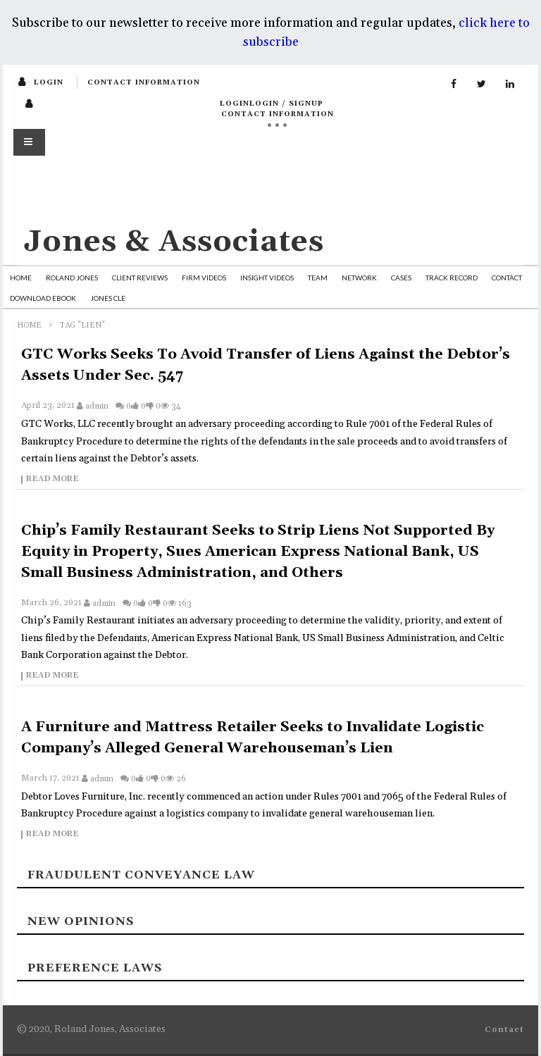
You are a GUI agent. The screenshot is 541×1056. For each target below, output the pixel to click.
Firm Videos (204, 277)
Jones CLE (107, 298)
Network (359, 277)
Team (318, 277)
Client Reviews (140, 277)
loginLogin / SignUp (271, 103)
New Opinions (80, 921)
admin (96, 406)
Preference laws (94, 968)
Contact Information (143, 82)
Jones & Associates (174, 242)
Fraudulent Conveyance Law (141, 875)
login (48, 82)
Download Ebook (43, 298)
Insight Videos (267, 277)
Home (21, 277)
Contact (507, 277)
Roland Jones (72, 277)
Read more (52, 480)
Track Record (451, 277)
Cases (401, 277)
